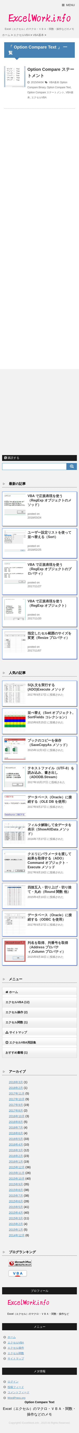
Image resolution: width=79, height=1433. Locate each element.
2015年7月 (16, 1195)
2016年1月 (16, 1161)
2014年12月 (17, 1235)
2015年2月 (16, 1224)
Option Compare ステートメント (45, 92)
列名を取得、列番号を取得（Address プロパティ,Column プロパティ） (48, 947)
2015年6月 (16, 1201)
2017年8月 (16, 1110)
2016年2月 (16, 1156)
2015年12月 (17, 1167)
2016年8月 (16, 1122)
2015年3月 (16, 1218)
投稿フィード (16, 1387)
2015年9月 (16, 1184)
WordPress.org (16, 1397)
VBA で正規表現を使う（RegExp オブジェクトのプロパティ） (49, 569)
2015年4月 (16, 1212)
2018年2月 (16, 1088)
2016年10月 (17, 1116)
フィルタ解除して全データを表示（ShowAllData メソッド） (49, 829)
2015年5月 (16, 1207)
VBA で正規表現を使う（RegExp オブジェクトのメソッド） (49, 500)
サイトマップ (16, 1358)
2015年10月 (17, 1178)
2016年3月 (16, 1150)
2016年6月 (16, 1133)
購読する (11, 457)
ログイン (13, 1381)
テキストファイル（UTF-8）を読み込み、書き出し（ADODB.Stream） (51, 772)
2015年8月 (16, 1190)
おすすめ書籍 (16, 1052)
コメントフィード (18, 1392)
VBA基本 (54, 82)
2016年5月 (16, 1139)
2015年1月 (16, 1229)
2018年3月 (16, 1082)
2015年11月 (17, 1173)
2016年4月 (16, 1144)
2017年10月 (17, 1099)
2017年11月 (17, 1093)
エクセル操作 (16, 1012)
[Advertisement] (39, 234)
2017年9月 (16, 1105)
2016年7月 (16, 1127)
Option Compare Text (59, 87)
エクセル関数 (16, 1022)
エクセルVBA (39, 97)
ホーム (12, 1337)
